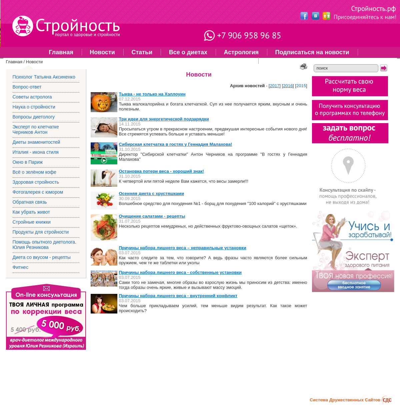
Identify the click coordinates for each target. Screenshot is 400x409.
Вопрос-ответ (27, 87)
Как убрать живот (31, 212)
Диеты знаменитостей (36, 142)
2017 (274, 85)
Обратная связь (30, 202)
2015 (301, 85)
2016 (288, 85)
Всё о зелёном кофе (35, 172)
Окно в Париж (28, 162)
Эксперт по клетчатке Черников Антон (36, 129)
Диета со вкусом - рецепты (42, 257)
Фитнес (278, 60)
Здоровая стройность (36, 182)
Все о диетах (188, 52)
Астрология (241, 52)
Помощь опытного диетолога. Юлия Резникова (180, 60)
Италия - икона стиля (36, 152)
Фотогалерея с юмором (38, 192)
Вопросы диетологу (34, 116)
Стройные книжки (32, 222)
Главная (61, 52)
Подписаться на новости (312, 52)
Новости (102, 52)
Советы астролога (32, 97)
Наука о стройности (34, 106)
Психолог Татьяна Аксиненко (44, 77)
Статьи (141, 52)
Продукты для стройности (41, 232)
